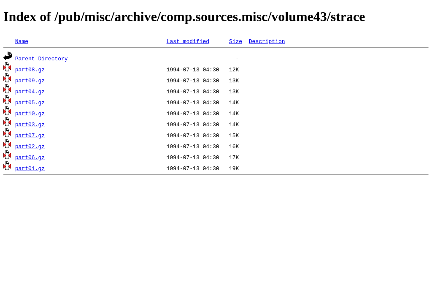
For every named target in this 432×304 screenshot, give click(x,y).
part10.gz (30, 113)
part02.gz (30, 146)
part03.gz (30, 124)
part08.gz (30, 69)
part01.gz (30, 168)
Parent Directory (41, 58)
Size (235, 41)
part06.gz (30, 157)
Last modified (188, 41)
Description (267, 41)
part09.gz (30, 80)
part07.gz (30, 135)
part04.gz (30, 91)
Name (21, 41)
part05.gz (30, 102)
